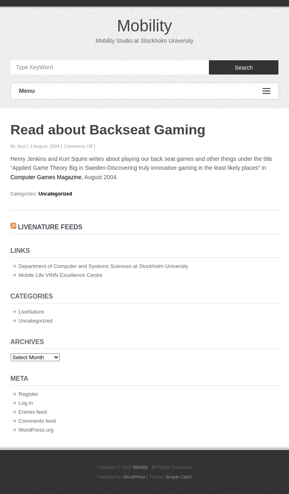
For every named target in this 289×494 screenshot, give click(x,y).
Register (28, 394)
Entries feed (33, 412)
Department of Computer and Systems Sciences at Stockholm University (104, 266)
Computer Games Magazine (46, 177)
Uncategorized (55, 194)
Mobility (144, 26)
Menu (144, 91)
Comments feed (37, 421)
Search (243, 67)
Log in (26, 403)
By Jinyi (18, 146)
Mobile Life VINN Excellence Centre (61, 275)
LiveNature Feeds (50, 227)
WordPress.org (36, 430)
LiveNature (31, 312)
